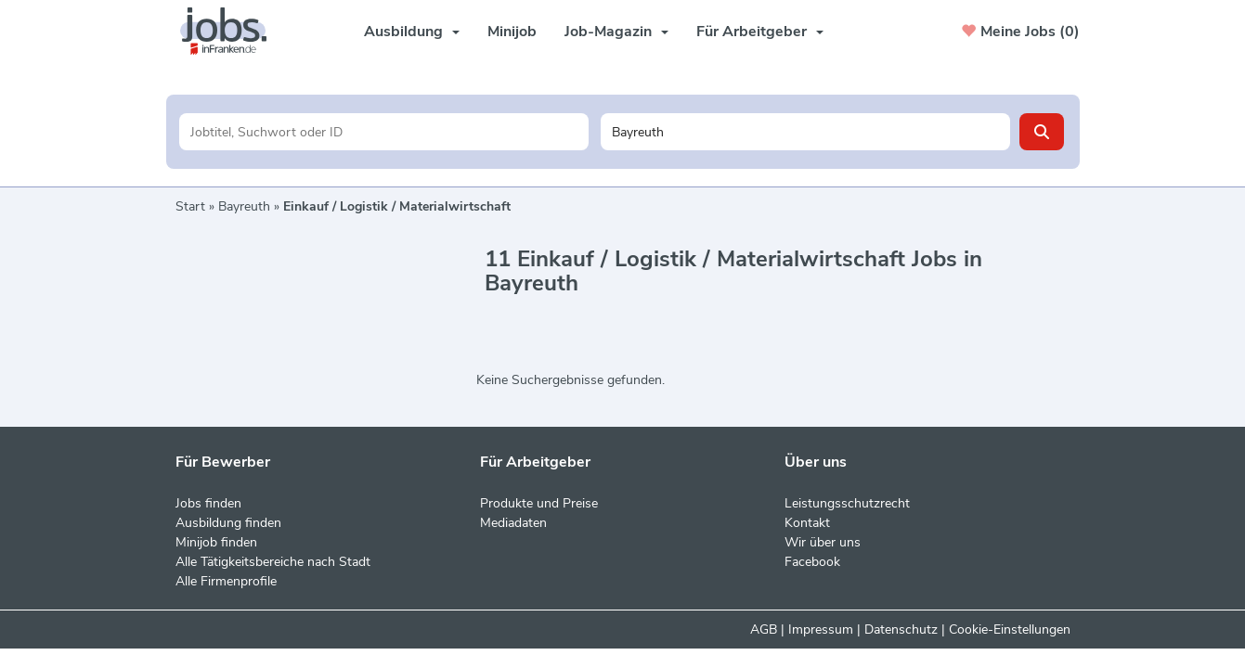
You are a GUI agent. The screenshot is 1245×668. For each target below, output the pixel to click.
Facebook (812, 562)
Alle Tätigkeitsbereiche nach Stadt (272, 562)
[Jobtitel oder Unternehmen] (384, 131)
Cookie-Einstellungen (1009, 629)
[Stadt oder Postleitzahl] (805, 131)
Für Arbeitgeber (760, 31)
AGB (763, 629)
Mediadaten (513, 523)
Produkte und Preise (539, 503)
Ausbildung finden (228, 523)
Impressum (820, 629)
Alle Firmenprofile (226, 581)
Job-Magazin (616, 31)
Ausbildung (412, 31)
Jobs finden (208, 503)
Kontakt (807, 523)
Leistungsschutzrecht (847, 503)
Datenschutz (901, 629)
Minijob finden (216, 542)
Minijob (512, 31)
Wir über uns (823, 542)
